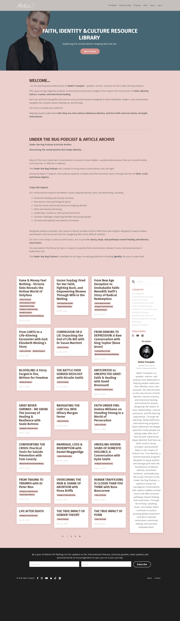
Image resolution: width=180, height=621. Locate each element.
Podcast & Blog (125, 5)
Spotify (118, 257)
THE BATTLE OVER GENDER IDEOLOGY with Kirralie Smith (71, 387)
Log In (159, 5)
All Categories (139, 294)
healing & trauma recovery (28, 317)
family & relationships (27, 313)
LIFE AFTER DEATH (33, 544)
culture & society (25, 307)
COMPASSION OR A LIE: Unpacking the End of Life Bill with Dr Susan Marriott (71, 348)
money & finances (141, 328)
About (149, 615)
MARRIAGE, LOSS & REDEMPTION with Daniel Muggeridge (70, 470)
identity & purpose (26, 320)
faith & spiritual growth (27, 310)
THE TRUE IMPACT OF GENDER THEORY (70, 548)
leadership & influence (27, 522)
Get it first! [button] (90, 51)
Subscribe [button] (142, 601)
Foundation (113, 5)
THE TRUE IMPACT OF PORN (108, 546)
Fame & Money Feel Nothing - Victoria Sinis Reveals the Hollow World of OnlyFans (32, 292)
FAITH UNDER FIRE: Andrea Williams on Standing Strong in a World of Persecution (108, 426)
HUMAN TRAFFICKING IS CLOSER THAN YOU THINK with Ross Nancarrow (108, 514)
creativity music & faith (102, 361)
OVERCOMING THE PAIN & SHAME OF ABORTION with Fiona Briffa (71, 512)
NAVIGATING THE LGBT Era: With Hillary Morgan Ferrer (70, 424)
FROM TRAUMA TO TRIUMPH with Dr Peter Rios (33, 510)
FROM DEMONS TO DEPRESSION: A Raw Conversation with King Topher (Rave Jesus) (108, 348)
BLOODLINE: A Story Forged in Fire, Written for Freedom (31, 387)
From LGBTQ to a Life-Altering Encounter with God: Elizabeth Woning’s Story (32, 348)
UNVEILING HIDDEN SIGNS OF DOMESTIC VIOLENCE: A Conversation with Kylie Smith (108, 474)
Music (145, 5)
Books (152, 5)
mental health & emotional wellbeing (31, 323)
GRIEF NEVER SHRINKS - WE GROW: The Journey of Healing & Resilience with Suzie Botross (31, 430)
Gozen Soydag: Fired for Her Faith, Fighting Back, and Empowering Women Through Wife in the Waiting (70, 296)
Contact (157, 615)
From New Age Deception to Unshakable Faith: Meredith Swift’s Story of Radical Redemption (108, 292)
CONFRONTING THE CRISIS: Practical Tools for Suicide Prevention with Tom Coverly (33, 474)
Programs (137, 5)
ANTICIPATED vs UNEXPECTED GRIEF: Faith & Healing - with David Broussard (107, 389)
